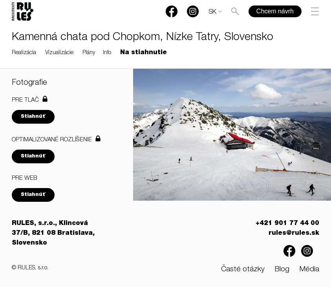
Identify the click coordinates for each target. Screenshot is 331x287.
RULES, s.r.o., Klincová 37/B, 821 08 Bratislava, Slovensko (53, 234)
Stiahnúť (33, 116)
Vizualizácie (59, 53)
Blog (281, 269)
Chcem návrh (275, 11)
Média (309, 269)
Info (107, 53)
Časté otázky (243, 269)
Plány (88, 53)
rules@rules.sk (294, 233)
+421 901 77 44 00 (287, 224)
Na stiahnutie (143, 53)
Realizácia (24, 53)
